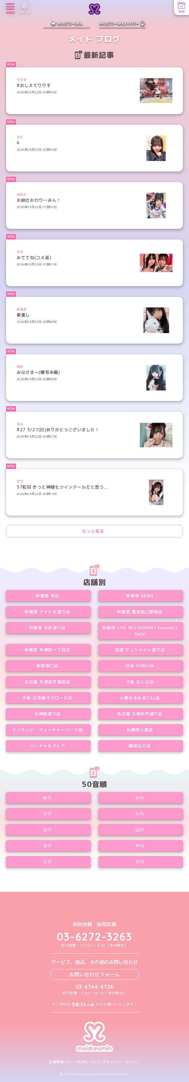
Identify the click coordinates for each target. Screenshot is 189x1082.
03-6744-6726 (94, 986)
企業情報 (56, 1062)
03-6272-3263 (94, 936)
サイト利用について (83, 1062)
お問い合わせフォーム (94, 974)
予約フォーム (83, 1004)
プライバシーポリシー (121, 1062)
